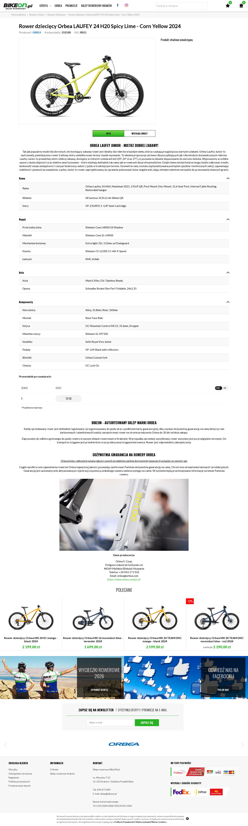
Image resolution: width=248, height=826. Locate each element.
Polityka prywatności (19, 781)
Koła (21, 272)
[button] (6, 745)
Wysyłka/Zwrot (140, 133)
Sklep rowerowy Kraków (96, 5)
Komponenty (26, 302)
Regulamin (14, 777)
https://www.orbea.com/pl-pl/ (124, 579)
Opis (108, 133)
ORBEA (36, 32)
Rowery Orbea (36, 14)
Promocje (71, 5)
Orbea (58, 5)
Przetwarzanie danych (20, 785)
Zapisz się (147, 723)
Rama (22, 178)
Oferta (43, 5)
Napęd (22, 219)
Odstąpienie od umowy (20, 773)
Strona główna (18, 14)
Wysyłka (13, 769)
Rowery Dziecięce (56, 14)
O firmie (54, 769)
